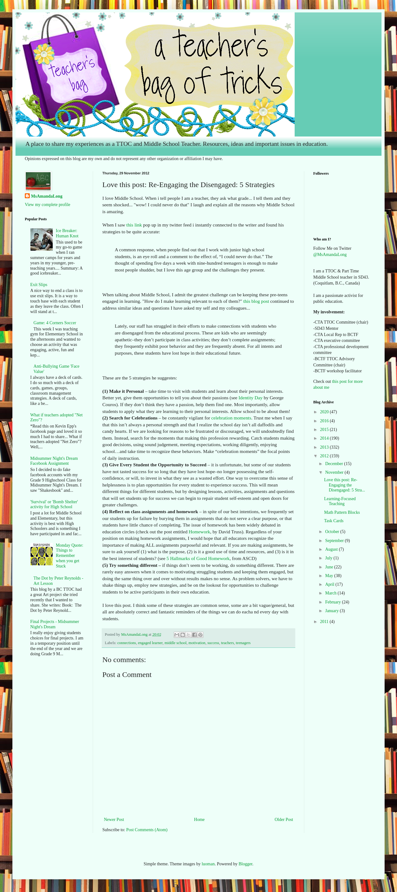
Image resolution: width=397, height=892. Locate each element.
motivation (197, 643)
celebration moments (231, 417)
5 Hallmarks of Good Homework (198, 558)
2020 (325, 412)
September (335, 540)
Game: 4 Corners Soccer (54, 322)
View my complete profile (47, 204)
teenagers (243, 643)
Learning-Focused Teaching (340, 501)
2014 (325, 438)
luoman (208, 864)
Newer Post (114, 819)
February (333, 602)
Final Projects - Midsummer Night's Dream (54, 624)
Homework (199, 531)
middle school (176, 643)
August (332, 549)
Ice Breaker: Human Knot (67, 233)
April (330, 584)
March (331, 593)
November (335, 472)
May (329, 575)
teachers (227, 643)
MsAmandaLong (46, 196)
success (213, 643)
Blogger (245, 864)
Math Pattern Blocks (342, 512)
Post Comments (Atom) (146, 829)
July (329, 558)
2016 (325, 421)
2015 (325, 429)
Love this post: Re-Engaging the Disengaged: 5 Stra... (344, 485)
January (332, 610)
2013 (325, 447)
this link (133, 224)
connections (126, 643)
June (329, 567)
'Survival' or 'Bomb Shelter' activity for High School (54, 504)
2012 (325, 456)
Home (199, 819)
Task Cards (333, 520)
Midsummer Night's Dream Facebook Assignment (54, 461)
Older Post (284, 819)
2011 (325, 621)
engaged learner (150, 643)
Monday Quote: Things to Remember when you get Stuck (69, 555)
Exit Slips (38, 284)
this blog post (256, 301)
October (332, 531)
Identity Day (250, 397)
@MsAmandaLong (330, 254)
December (334, 463)
